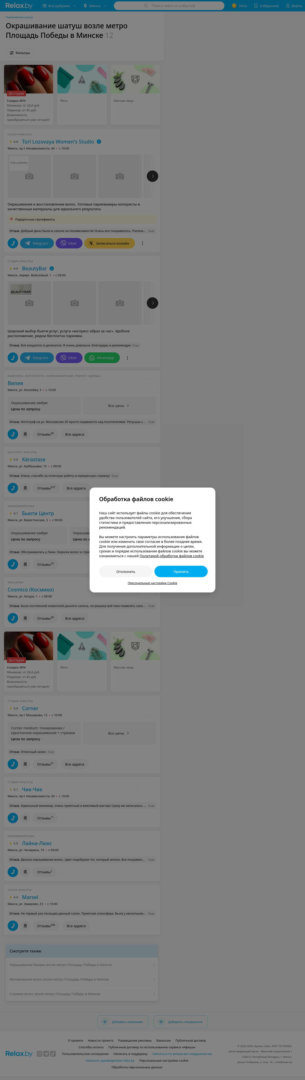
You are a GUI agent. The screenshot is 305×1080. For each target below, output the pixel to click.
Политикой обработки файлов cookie (172, 555)
